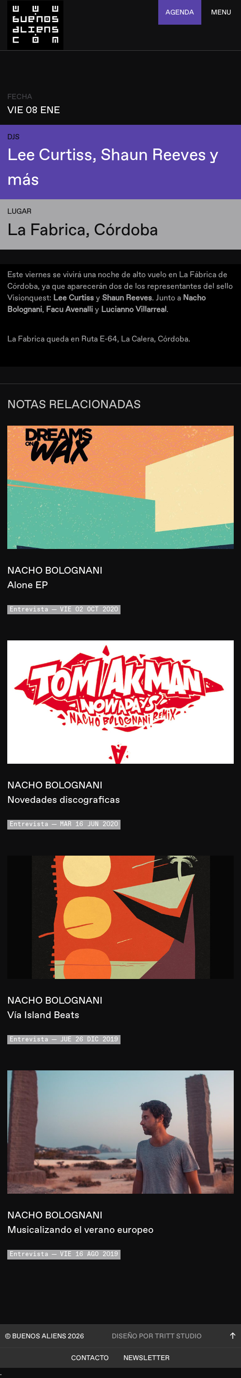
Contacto (90, 1358)
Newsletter (146, 1358)
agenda (180, 12)
